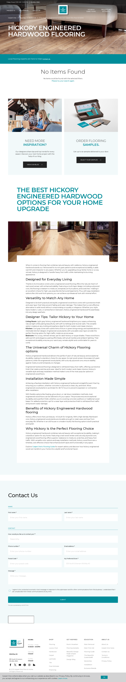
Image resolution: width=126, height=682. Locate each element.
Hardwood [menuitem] (52, 652)
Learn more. (63, 678)
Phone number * (14, 546)
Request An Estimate (106, 12)
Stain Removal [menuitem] (89, 644)
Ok (104, 677)
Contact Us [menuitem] (105, 652)
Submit (63, 600)
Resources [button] (23, 12)
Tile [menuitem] (50, 662)
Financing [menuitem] (52, 670)
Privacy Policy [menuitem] (107, 661)
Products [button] (11, 12)
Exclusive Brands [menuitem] (90, 668)
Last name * (68, 512)
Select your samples (91, 160)
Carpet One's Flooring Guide (43, 447)
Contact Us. (46, 59)
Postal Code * (12, 558)
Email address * (69, 546)
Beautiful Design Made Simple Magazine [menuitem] (72, 654)
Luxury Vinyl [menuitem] (53, 648)
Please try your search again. (63, 81)
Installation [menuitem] (88, 665)
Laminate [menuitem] (52, 659)
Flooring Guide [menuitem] (89, 652)
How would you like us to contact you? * (21, 534)
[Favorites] (117, 12)
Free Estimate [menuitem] (54, 666)
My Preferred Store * (71, 558)
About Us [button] (36, 12)
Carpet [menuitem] (51, 655)
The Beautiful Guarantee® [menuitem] (89, 656)
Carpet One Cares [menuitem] (108, 648)
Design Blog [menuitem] (71, 659)
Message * (11, 571)
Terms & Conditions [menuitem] (105, 656)
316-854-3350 (35, 3)
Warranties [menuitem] (88, 661)
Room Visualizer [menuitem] (72, 644)
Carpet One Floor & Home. (24, 669)
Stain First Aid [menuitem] (89, 648)
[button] (115, 12)
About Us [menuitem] (105, 644)
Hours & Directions (91, 12)
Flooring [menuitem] (52, 644)
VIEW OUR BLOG (35, 164)
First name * (12, 512)
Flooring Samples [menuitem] (73, 648)
